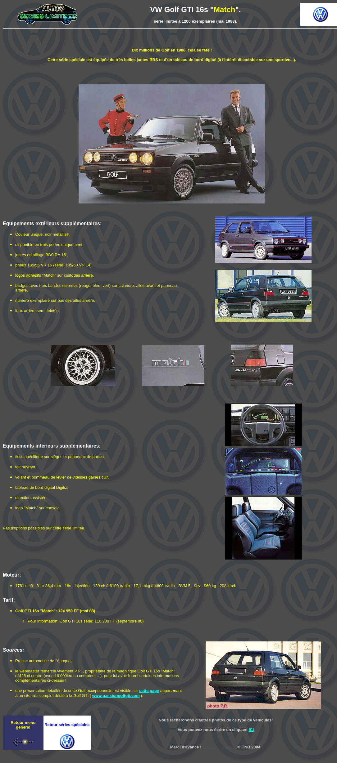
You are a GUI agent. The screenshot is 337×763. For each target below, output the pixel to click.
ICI (251, 729)
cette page (149, 690)
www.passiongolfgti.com (116, 695)
